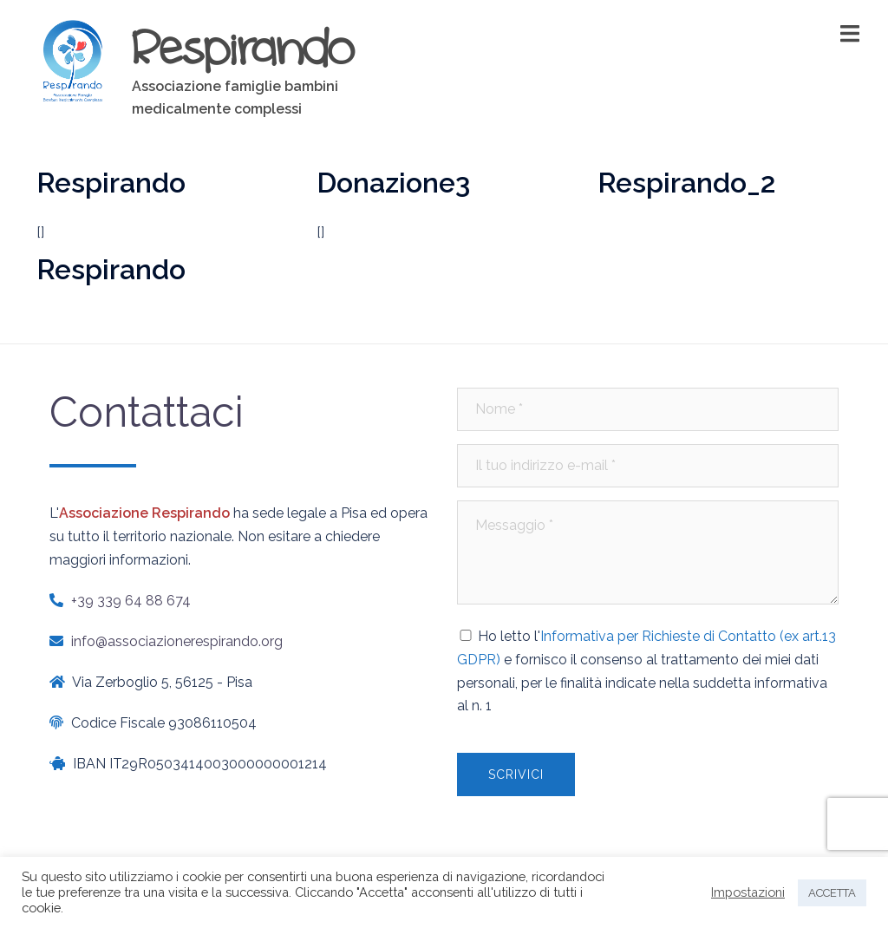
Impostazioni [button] (748, 892)
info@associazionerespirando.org (177, 641)
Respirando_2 (686, 183)
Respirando (243, 46)
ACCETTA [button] (832, 892)
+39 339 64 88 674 (131, 600)
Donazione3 (393, 183)
